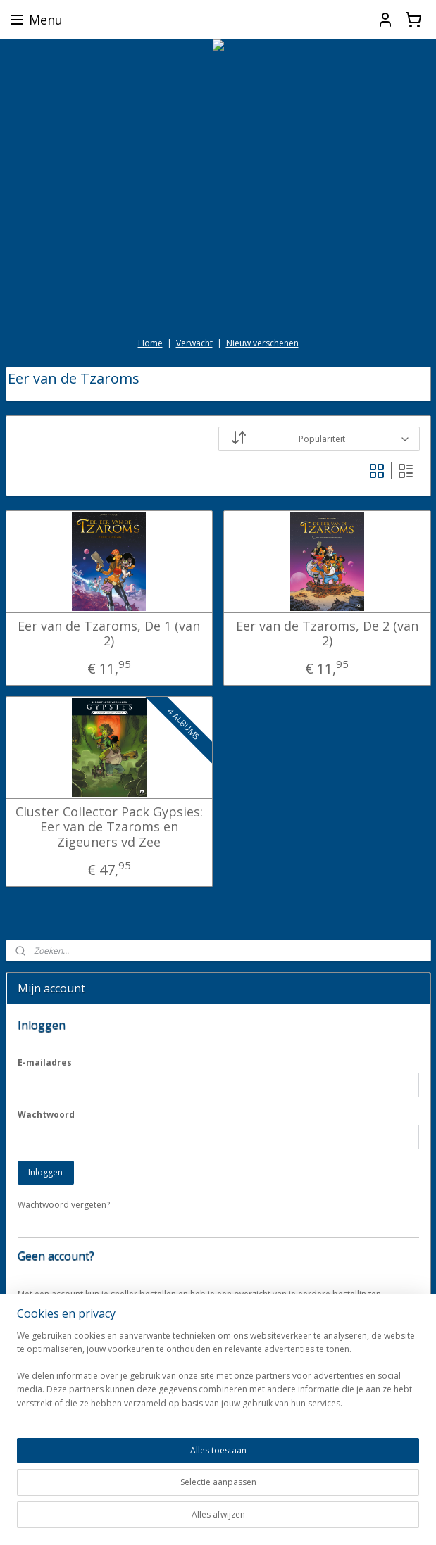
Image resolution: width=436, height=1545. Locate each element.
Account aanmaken (66, 1326)
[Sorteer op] (319, 438)
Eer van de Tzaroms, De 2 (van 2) (327, 634)
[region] (125, 1462)
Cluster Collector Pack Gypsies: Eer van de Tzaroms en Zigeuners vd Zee (109, 827)
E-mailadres (45, 1062)
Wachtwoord (46, 1115)
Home (150, 343)
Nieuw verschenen (262, 343)
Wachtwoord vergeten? (64, 1205)
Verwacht (194, 343)
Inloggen (45, 1172)
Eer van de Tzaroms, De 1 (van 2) (109, 634)
